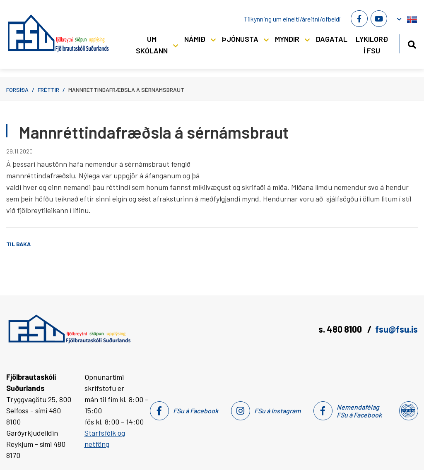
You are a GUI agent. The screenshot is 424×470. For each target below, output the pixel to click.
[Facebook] (359, 18)
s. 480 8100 (341, 329)
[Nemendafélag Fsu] (408, 410)
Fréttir (48, 89)
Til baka (18, 243)
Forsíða (17, 89)
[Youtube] (379, 18)
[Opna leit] (412, 43)
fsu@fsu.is (396, 329)
